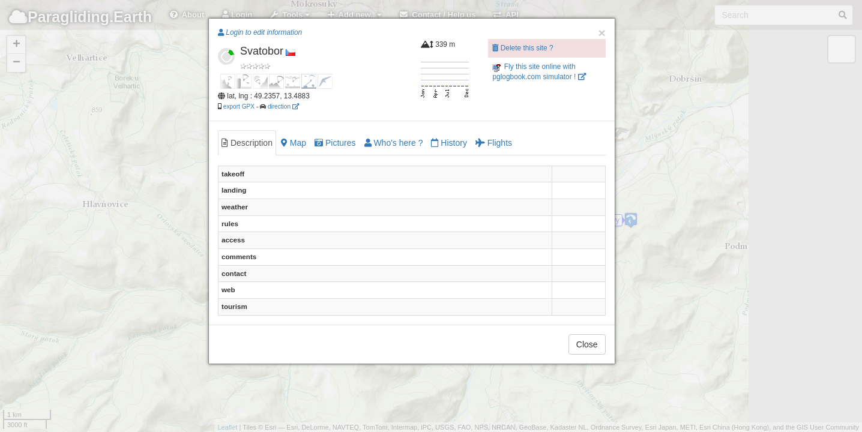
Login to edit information (260, 32)
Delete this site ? (522, 48)
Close (587, 344)
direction (283, 106)
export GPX (239, 106)
